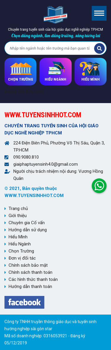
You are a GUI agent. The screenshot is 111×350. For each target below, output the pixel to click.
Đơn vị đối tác (22, 258)
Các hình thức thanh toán (33, 279)
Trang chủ (18, 208)
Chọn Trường (21, 251)
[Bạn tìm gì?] (50, 48)
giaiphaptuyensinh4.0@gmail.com (45, 164)
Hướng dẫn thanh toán (30, 286)
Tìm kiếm (99, 48)
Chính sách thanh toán (30, 272)
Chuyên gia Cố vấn (27, 222)
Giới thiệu (18, 215)
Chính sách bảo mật (28, 265)
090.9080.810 (26, 157)
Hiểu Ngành (20, 244)
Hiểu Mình (18, 237)
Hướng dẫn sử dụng (28, 229)
